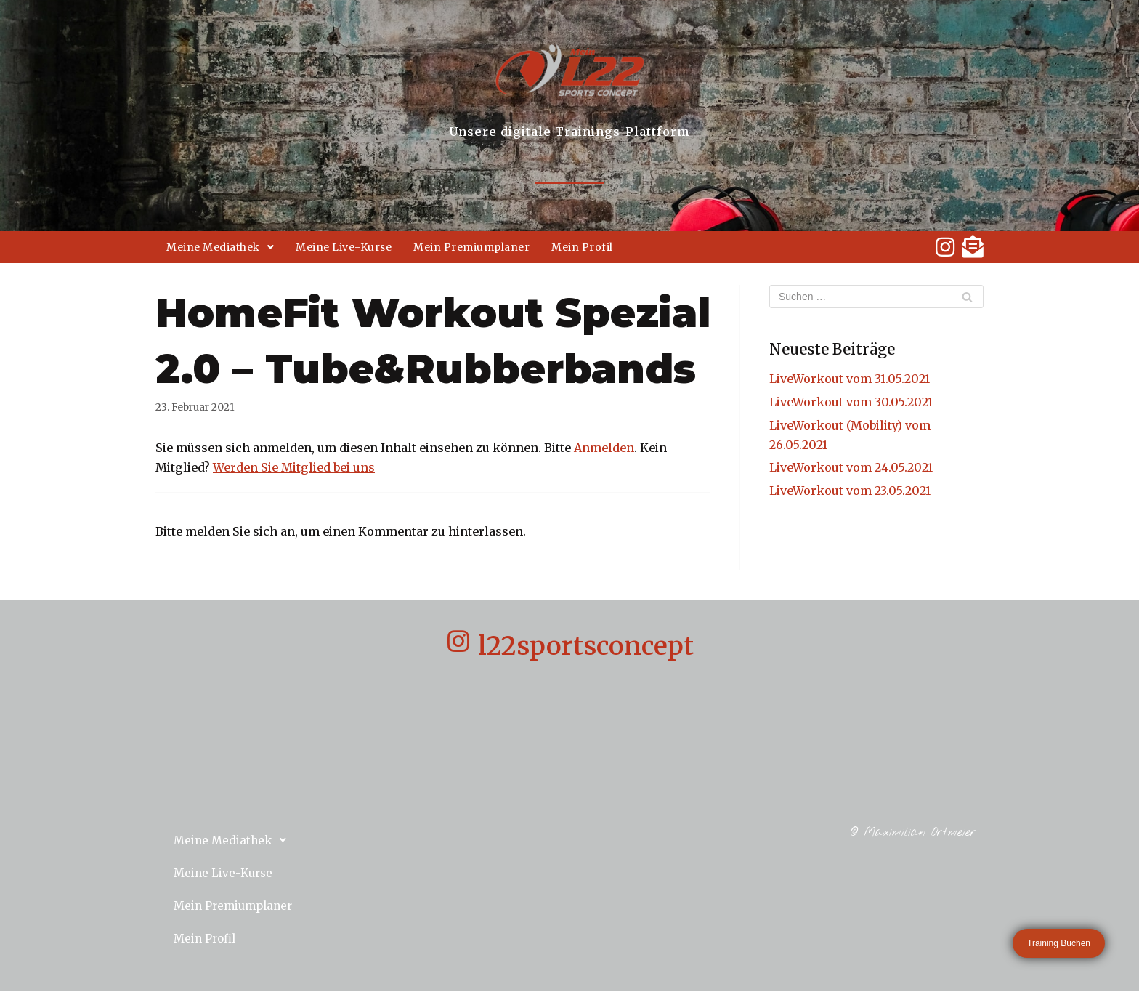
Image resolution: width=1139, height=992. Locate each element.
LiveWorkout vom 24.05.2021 (851, 467)
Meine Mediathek (220, 247)
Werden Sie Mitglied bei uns (294, 467)
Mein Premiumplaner (471, 247)
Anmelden (604, 447)
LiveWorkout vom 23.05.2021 (850, 490)
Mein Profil (582, 247)
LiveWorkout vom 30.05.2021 (851, 402)
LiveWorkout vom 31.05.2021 (849, 378)
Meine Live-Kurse (344, 247)
